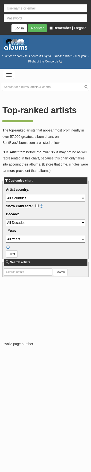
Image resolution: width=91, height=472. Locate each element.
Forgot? (80, 28)
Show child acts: (19, 206)
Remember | (61, 28)
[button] (9, 75)
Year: (12, 231)
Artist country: (17, 190)
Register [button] (37, 28)
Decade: (12, 214)
